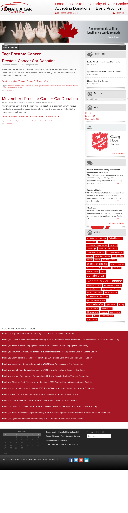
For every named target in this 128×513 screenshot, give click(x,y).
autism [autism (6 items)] (101, 242)
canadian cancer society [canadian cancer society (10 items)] (108, 248)
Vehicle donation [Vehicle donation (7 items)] (92, 319)
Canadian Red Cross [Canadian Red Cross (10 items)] (114, 252)
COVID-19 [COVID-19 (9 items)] (117, 268)
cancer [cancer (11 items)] (89, 256)
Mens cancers (50, 85)
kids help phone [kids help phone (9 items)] (92, 312)
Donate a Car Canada (31, 85)
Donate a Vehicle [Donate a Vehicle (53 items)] (97, 296)
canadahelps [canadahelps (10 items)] (91, 248)
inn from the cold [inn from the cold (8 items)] (92, 308)
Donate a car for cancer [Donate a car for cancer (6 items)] (94, 285)
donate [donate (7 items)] (103, 271)
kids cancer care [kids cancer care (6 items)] (106, 308)
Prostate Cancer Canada (14, 87)
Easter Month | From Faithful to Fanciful (103, 62)
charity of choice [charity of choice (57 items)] (97, 263)
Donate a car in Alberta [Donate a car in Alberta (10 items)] (112, 285)
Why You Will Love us (96, 193)
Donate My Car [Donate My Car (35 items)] (95, 304)
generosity (42, 85)
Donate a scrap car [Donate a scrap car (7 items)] (111, 292)
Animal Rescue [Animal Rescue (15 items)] (115, 238)
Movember (69, 85)
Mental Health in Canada (97, 81)
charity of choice (19, 85)
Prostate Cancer (40, 121)
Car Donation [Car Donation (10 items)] (118, 256)
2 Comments (10, 123)
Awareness (10, 85)
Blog (58, 18)
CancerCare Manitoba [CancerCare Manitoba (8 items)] (102, 256)
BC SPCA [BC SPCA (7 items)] (113, 245)
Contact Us (84, 18)
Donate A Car (16, 7)
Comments (92, 119)
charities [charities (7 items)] (89, 259)
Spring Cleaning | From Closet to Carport (104, 71)
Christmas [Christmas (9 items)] (106, 268)
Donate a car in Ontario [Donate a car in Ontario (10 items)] (111, 289)
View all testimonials (116, 223)
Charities (30, 18)
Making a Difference (32, 65)
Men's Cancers (22, 121)
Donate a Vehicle (12, 121)
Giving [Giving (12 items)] (121, 305)
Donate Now (16, 18)
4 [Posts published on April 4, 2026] (32, 437)
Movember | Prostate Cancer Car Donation (40, 99)
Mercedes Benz (60, 85)
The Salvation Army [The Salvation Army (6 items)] (107, 315)
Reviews (41, 18)
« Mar (5, 454)
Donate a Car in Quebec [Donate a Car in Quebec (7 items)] (94, 292)
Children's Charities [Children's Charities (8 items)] (117, 264)
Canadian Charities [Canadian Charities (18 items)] (95, 252)
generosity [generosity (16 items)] (111, 305)
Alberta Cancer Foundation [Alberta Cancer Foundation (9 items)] (96, 238)
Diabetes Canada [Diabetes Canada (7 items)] (92, 271)
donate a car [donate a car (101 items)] (96, 275)
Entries (90, 116)
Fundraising (70, 18)
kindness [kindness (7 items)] (104, 312)
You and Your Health (49, 102)
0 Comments (10, 90)
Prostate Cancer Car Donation (29, 61)
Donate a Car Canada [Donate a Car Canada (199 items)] (104, 281)
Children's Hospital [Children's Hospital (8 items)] (93, 268)
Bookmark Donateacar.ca (66, 13)
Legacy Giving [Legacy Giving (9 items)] (115, 312)
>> (118, 183)
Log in (88, 113)
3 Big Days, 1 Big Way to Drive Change (62, 444)
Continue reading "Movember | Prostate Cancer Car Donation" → (30, 116)
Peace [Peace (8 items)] (89, 315)
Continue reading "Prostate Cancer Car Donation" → (25, 81)
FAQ (50, 18)
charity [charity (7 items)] (97, 259)
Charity (24, 460)
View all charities (118, 153)
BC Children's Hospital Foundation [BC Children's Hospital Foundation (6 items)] (97, 245)
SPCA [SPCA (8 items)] (96, 315)
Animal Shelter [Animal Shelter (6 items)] (91, 242)
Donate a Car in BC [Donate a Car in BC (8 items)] (93, 289)
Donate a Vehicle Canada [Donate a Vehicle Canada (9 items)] (96, 300)
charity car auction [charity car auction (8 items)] (109, 260)
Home (4, 18)
